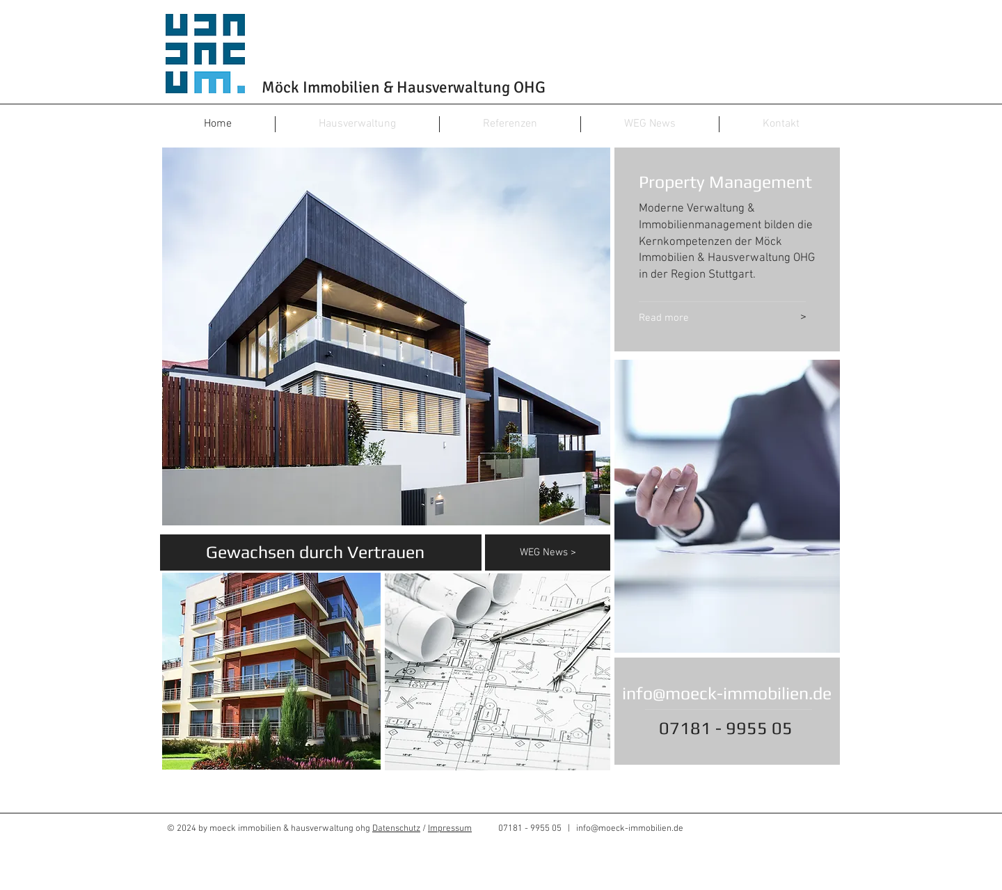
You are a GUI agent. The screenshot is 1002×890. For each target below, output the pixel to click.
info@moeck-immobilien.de (727, 693)
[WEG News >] (565, 552)
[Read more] (700, 318)
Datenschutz (396, 828)
